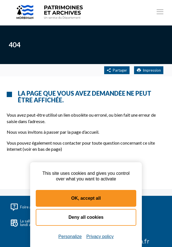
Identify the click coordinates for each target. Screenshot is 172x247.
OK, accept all (86, 198)
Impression (149, 70)
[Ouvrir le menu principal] (160, 12)
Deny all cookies (85, 217)
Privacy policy (100, 236)
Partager (117, 70)
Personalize (70, 236)
